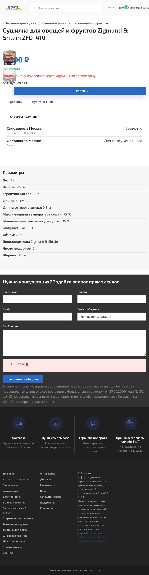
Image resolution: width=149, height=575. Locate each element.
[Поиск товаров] (69, 8)
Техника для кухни (21, 23)
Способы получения (24, 116)
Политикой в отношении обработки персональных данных (91, 536)
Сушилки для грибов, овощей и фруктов (75, 23)
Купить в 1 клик (43, 101)
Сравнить (15, 101)
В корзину (80, 91)
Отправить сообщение (22, 379)
